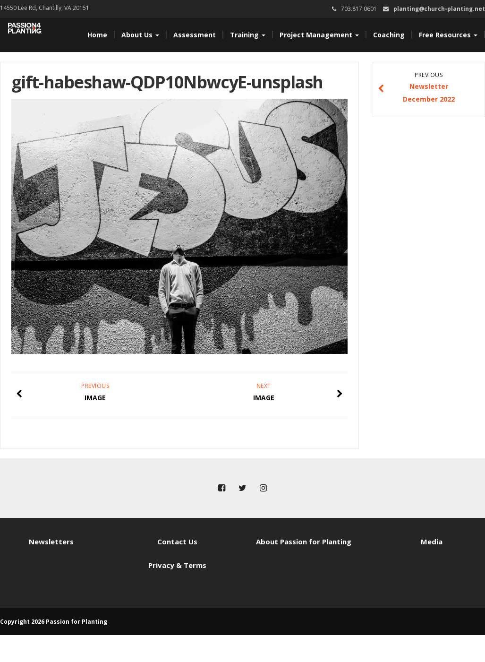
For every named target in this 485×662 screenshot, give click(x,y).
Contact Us (177, 541)
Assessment (194, 34)
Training (247, 34)
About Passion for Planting (303, 541)
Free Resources (448, 34)
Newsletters (51, 541)
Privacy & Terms (177, 565)
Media (431, 541)
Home (97, 34)
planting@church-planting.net (439, 9)
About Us (140, 34)
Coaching (389, 34)
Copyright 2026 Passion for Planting (53, 622)
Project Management (319, 34)
